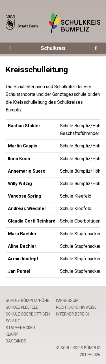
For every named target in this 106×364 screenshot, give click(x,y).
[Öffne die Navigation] (10, 48)
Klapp (12, 334)
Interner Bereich (73, 314)
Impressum (67, 300)
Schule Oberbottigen (28, 314)
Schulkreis (53, 48)
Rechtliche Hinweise (76, 307)
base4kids (16, 341)
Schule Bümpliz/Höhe (27, 300)
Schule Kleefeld (22, 307)
